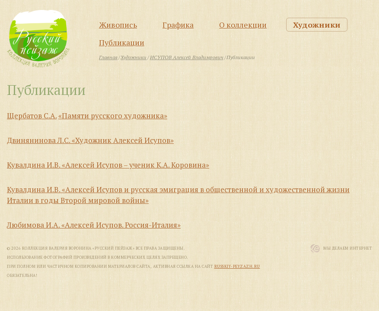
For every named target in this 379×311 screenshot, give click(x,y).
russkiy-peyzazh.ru (237, 266)
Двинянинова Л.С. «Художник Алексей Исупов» (90, 140)
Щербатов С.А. (32, 116)
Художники (317, 24)
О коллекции (243, 24)
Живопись (118, 24)
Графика (178, 24)
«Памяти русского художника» (112, 116)
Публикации (121, 42)
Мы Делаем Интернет (347, 248)
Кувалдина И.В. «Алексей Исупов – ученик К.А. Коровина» (108, 165)
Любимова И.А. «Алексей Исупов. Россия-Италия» (94, 225)
